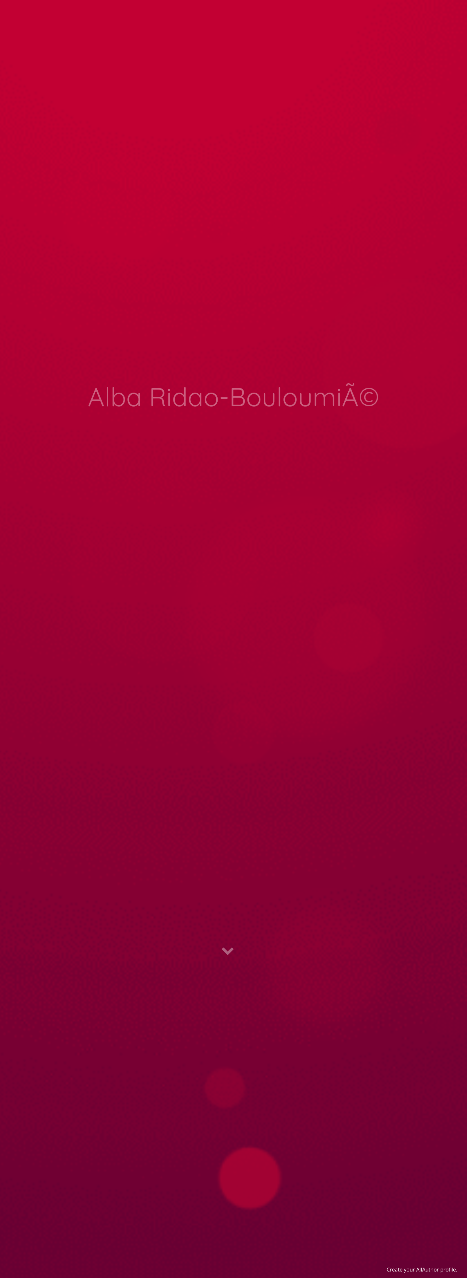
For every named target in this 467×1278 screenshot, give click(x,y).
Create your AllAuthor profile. (422, 1269)
